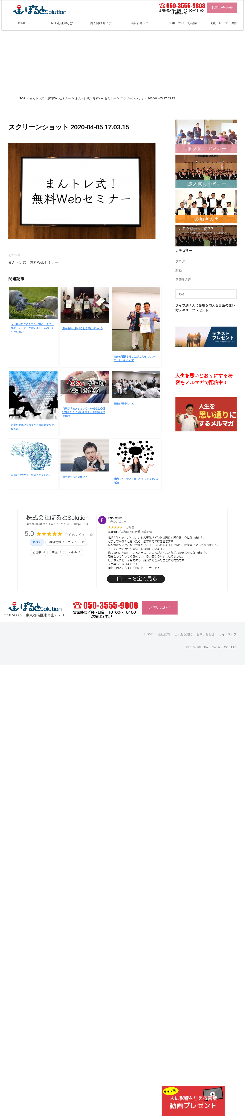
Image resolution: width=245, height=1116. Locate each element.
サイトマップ (228, 634)
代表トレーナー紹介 (223, 23)
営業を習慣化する (124, 403)
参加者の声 (183, 279)
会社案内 (164, 634)
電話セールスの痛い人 (75, 476)
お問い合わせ (222, 8)
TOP (23, 98)
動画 (178, 270)
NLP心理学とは (62, 23)
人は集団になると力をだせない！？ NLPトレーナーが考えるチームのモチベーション (32, 328)
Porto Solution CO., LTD (220, 647)
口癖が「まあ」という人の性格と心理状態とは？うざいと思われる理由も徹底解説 (83, 412)
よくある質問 (183, 634)
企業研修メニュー (142, 23)
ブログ (180, 261)
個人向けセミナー (102, 23)
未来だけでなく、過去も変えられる (31, 475)
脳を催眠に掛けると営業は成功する (82, 328)
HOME (21, 23)
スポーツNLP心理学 (183, 23)
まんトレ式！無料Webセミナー (50, 98)
